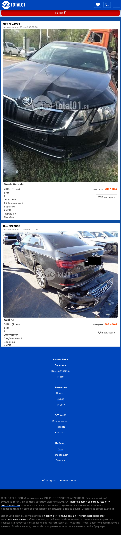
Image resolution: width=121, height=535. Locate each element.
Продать (61, 404)
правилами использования (60, 515)
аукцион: (105, 188)
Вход (60, 448)
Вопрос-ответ (60, 421)
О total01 (60, 415)
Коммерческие (60, 370)
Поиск (60, 12)
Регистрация (60, 454)
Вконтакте (68, 480)
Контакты (60, 432)
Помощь (61, 460)
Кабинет (60, 443)
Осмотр (60, 393)
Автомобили (60, 359)
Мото (60, 376)
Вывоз (60, 398)
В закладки (106, 197)
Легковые (61, 365)
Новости (61, 426)
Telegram (49, 480)
